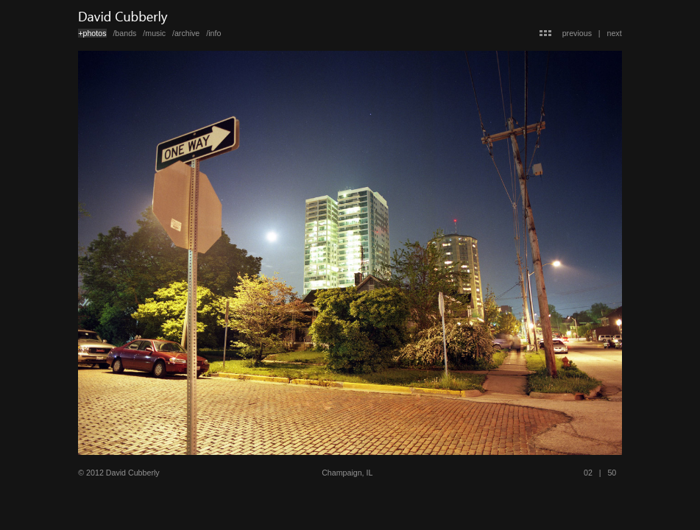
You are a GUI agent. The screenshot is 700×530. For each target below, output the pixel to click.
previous (577, 33)
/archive (185, 33)
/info (213, 33)
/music (154, 33)
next (614, 33)
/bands (124, 33)
